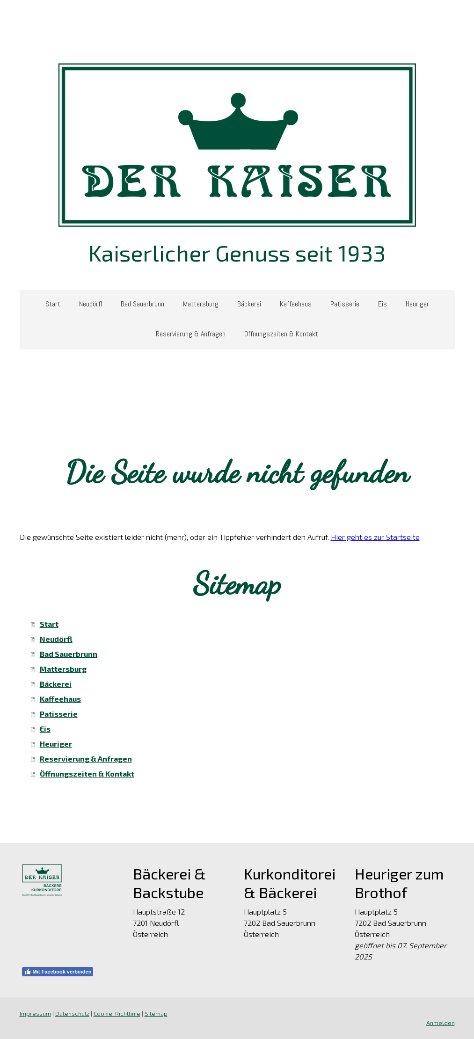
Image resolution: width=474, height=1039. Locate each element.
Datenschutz (72, 1013)
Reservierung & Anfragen (191, 334)
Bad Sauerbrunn (142, 304)
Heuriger (417, 304)
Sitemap (156, 1013)
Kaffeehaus (296, 304)
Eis (382, 304)
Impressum (35, 1013)
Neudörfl (90, 304)
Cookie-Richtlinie (117, 1013)
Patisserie (344, 304)
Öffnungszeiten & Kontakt (281, 334)
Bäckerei (249, 304)
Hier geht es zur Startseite (375, 536)
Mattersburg (201, 304)
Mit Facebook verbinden (58, 971)
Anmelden (440, 1022)
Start (52, 304)
